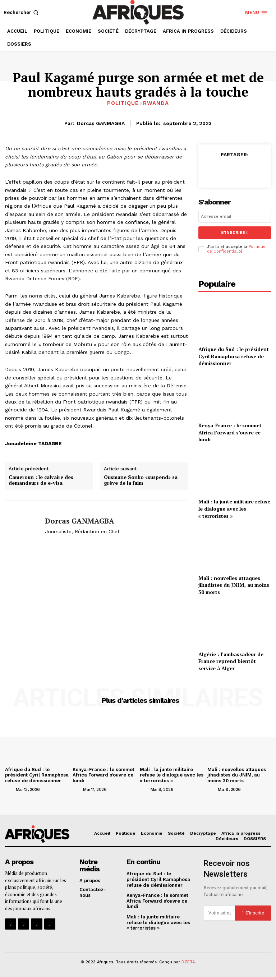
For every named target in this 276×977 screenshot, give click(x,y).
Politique (123, 103)
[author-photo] (9, 789)
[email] (234, 216)
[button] (22, 12)
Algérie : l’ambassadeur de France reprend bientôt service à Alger (230, 661)
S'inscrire (234, 232)
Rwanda (156, 103)
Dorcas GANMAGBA (101, 123)
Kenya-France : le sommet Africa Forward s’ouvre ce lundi (230, 432)
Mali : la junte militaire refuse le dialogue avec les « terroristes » (234, 508)
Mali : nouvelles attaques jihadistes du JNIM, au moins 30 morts (233, 584)
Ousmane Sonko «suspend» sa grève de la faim (141, 480)
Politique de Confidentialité (236, 249)
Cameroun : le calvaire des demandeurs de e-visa (41, 480)
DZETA (188, 962)
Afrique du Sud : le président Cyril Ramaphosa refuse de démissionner (233, 356)
